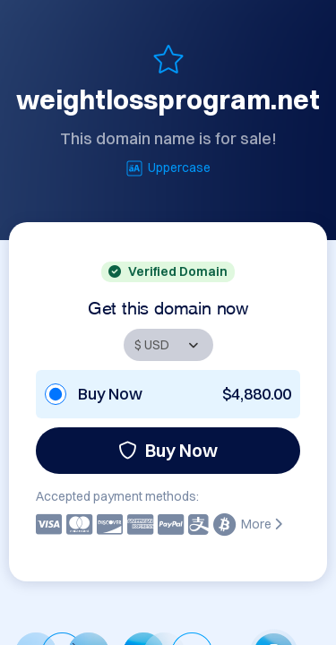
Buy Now (168, 450)
